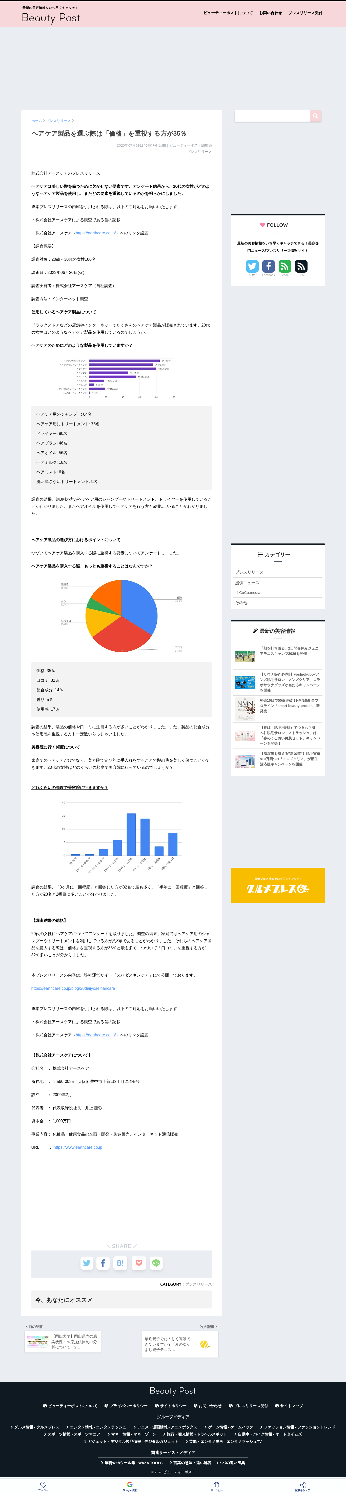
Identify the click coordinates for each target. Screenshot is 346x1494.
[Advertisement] (173, 66)
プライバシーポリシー (129, 1409)
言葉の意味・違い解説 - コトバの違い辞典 (209, 1466)
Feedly (285, 275)
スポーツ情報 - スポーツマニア (74, 1437)
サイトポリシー (173, 1409)
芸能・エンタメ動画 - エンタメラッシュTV (225, 1444)
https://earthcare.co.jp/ (96, 233)
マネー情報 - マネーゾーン (133, 1437)
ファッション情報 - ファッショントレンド (299, 1430)
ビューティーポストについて (228, 13)
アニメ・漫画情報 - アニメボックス (167, 1430)
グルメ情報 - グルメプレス (36, 1430)
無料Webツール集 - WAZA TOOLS (133, 1466)
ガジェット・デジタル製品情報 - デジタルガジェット (133, 1444)
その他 (241, 603)
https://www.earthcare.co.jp (78, 1147)
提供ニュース (248, 583)
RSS (301, 275)
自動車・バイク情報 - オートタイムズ (270, 1437)
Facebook (268, 275)
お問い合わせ (270, 13)
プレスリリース (198, 1284)
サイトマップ (291, 1409)
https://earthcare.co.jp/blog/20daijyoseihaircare (73, 988)
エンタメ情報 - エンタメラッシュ (98, 1430)
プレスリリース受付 (305, 13)
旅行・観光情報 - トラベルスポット (197, 1437)
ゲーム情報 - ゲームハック (230, 1430)
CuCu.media (249, 593)
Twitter (252, 275)
